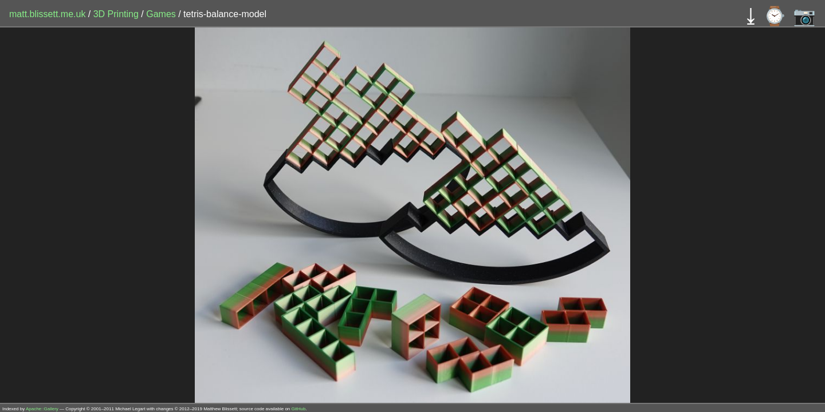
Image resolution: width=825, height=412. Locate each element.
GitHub (299, 408)
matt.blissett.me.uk (47, 14)
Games (162, 14)
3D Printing (117, 14)
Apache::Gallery (42, 408)
